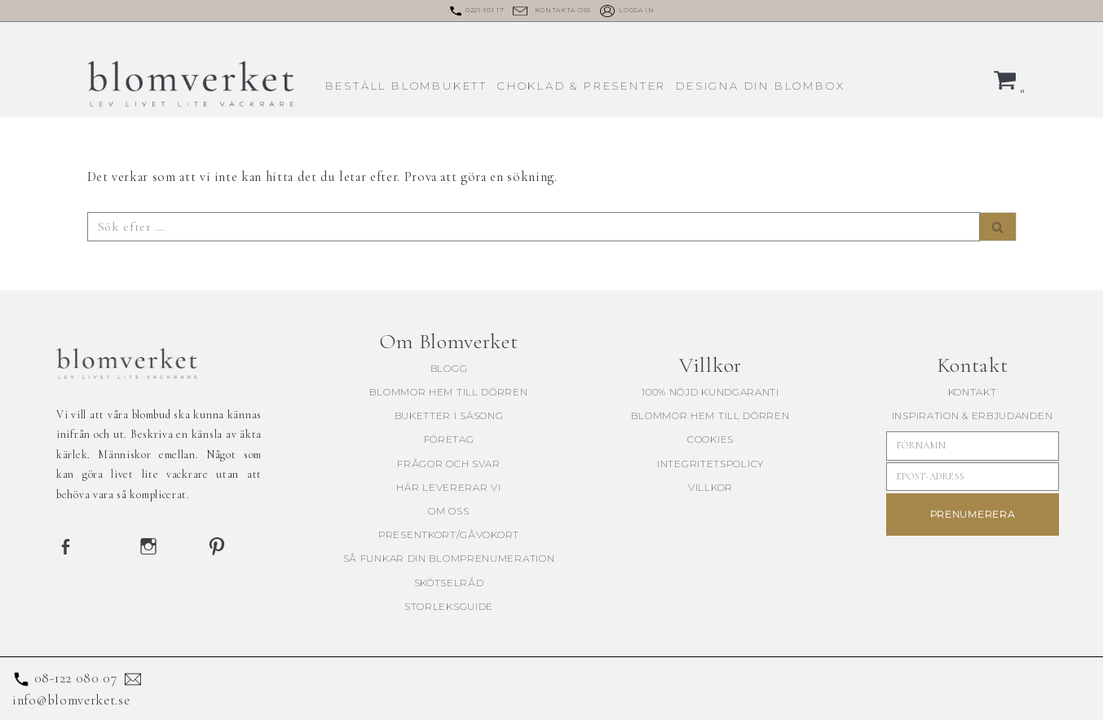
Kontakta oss (563, 10)
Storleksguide (448, 605)
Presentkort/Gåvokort (448, 534)
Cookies (710, 439)
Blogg (449, 367)
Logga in (637, 10)
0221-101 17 (485, 10)
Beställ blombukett (406, 85)
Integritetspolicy (710, 463)
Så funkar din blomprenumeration (449, 558)
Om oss (448, 510)
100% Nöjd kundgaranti (710, 391)
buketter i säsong (449, 415)
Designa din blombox (760, 85)
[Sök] (533, 226)
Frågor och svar (449, 463)
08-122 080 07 (75, 677)
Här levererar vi (448, 486)
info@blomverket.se (71, 699)
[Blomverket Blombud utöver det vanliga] (192, 83)
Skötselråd (449, 582)
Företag (449, 439)
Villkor (710, 486)
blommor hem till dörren (448, 392)
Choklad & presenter (581, 85)
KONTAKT (972, 391)
